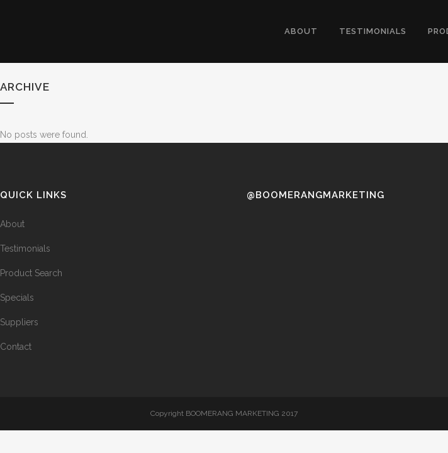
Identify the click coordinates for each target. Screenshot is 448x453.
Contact (15, 347)
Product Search (31, 273)
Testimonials (25, 248)
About (12, 224)
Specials (17, 298)
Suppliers (19, 322)
